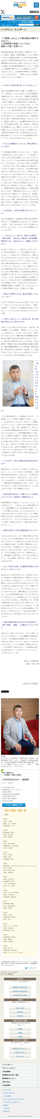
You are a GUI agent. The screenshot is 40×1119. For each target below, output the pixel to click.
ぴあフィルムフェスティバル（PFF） (13, 1099)
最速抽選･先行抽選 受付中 (20, 987)
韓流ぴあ (5, 1105)
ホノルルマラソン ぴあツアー (11, 1102)
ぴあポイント (20, 1056)
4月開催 (20, 1028)
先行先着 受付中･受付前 (20, 995)
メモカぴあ (6, 1108)
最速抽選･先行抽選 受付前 (20, 991)
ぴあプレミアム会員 (9, 1093)
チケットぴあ (7, 1089)
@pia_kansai (3, 12)
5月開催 (20, 1032)
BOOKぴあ (6, 1111)
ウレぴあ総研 (7, 1096)
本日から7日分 (20, 1008)
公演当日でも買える (20, 1052)
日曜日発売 (20, 1015)
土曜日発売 (20, 1012)
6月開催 (20, 1036)
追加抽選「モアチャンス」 (20, 1048)
